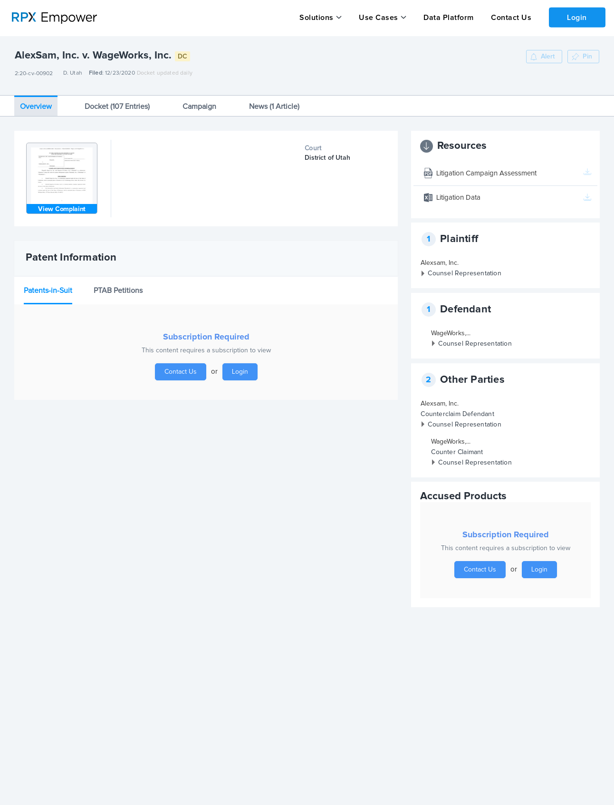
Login (576, 17)
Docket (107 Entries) (117, 103)
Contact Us (509, 17)
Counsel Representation (464, 270)
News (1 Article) (274, 103)
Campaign (199, 103)
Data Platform (447, 17)
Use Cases (378, 17)
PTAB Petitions (118, 287)
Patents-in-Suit (48, 287)
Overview (36, 103)
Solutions (316, 17)
